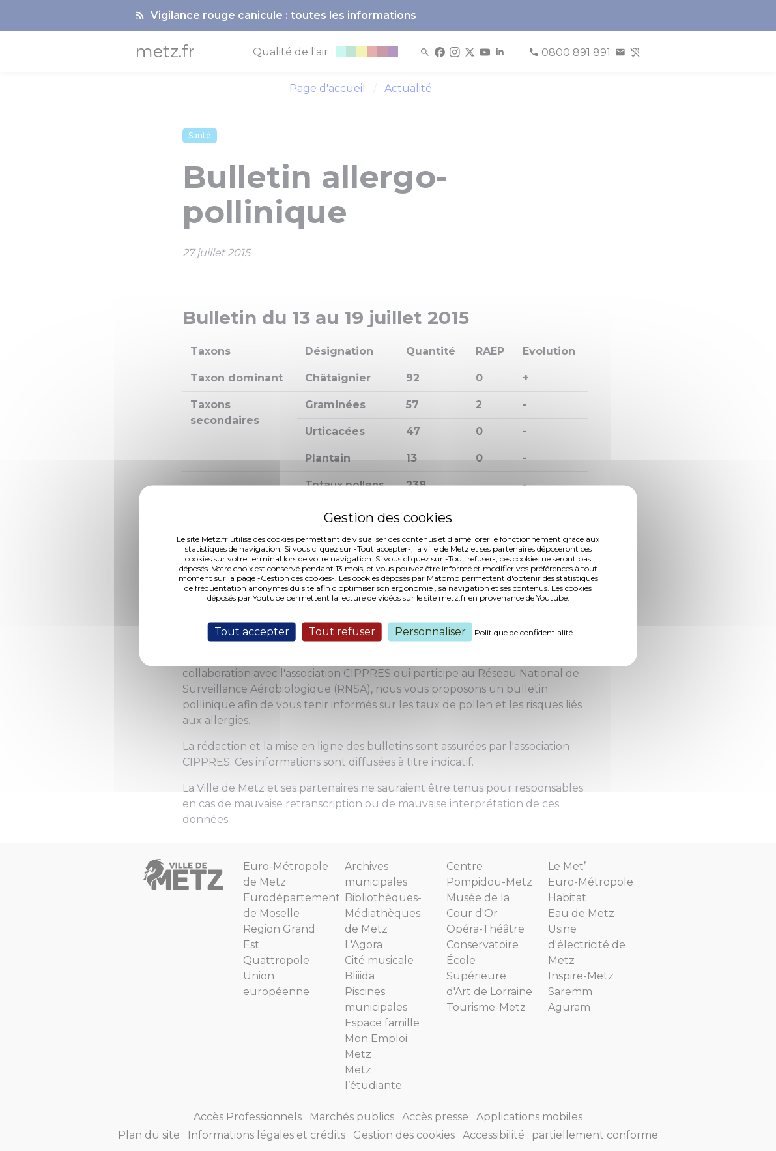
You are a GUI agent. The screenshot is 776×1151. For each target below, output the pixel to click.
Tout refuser (342, 631)
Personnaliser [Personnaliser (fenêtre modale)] (430, 631)
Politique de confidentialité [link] (523, 632)
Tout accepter (251, 631)
